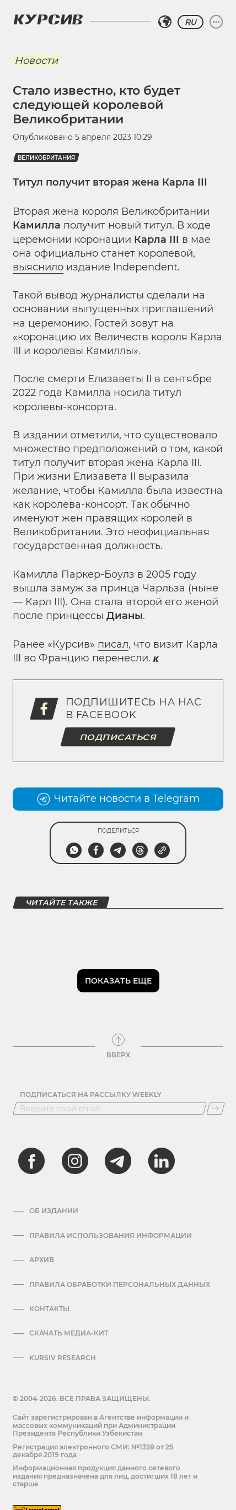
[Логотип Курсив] (48, 19)
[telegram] (118, 1161)
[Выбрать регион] (165, 22)
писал (113, 644)
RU (190, 22)
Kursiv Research (62, 1358)
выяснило (38, 267)
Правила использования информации (110, 1236)
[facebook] (31, 1161)
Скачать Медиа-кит (68, 1333)
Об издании (53, 1211)
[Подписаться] (215, 1108)
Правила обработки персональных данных (119, 1285)
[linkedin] (161, 1161)
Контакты (49, 1309)
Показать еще (118, 981)
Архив (41, 1260)
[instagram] (75, 1161)
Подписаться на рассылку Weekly (91, 1095)
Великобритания (46, 157)
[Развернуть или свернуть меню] (216, 22)
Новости (36, 61)
